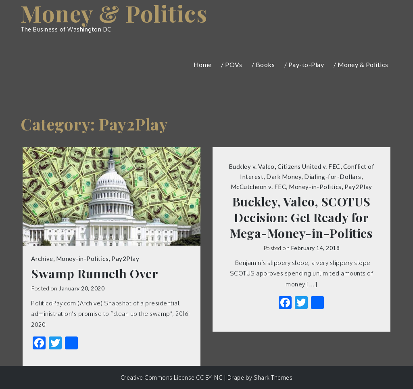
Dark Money (283, 176)
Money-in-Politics (82, 258)
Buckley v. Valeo (252, 166)
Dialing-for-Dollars (332, 176)
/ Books (263, 64)
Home (203, 64)
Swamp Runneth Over (94, 274)
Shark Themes (273, 377)
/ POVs (231, 64)
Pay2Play (125, 258)
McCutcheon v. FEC (258, 186)
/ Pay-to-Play (304, 64)
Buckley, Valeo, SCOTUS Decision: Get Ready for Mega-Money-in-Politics (301, 217)
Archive (42, 258)
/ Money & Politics (361, 64)
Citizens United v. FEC (308, 166)
